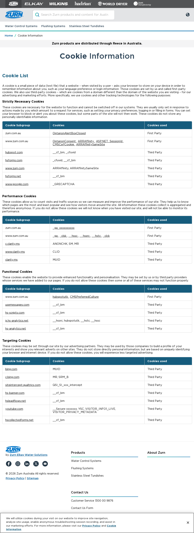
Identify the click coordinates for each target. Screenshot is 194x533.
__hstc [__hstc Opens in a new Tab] (97, 235)
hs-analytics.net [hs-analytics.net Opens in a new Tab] (15, 328)
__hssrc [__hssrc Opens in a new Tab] (85, 235)
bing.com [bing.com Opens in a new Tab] (11, 369)
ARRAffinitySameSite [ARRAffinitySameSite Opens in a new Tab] (90, 144)
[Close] (188, 522)
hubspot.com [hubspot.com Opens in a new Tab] (14, 152)
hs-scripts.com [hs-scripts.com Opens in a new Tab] (14, 312)
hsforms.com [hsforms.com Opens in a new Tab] (13, 160)
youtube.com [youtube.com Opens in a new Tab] (14, 408)
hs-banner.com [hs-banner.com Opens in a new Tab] (14, 392)
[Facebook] (9, 464)
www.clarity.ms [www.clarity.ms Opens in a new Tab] (15, 251)
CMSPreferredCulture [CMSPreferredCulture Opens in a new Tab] (84, 296)
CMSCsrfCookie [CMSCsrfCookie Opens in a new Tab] (64, 144)
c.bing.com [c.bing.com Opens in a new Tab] (12, 377)
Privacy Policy (15, 478)
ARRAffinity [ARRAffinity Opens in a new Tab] (86, 141)
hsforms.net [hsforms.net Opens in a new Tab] (13, 176)
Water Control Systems (21, 26)
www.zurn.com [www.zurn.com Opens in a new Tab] (14, 168)
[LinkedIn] (27, 464)
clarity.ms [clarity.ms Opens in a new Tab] (11, 259)
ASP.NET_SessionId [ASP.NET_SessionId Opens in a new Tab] (109, 141)
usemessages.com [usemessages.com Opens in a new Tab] (17, 304)
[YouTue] (46, 464)
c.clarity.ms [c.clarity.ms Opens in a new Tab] (12, 243)
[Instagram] (18, 464)
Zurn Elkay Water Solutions (28, 454)
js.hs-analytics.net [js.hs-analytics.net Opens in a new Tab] (16, 320)
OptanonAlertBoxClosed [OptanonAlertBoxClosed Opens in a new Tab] (69, 133)
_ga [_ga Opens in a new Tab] (55, 235)
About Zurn (156, 452)
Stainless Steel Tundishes (86, 26)
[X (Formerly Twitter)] (37, 464)
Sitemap (32, 478)
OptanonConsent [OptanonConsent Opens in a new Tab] (65, 141)
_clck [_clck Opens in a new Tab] (106, 235)
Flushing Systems (53, 26)
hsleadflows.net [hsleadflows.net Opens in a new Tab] (15, 400)
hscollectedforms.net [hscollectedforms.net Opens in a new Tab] (19, 420)
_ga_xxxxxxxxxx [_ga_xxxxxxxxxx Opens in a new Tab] (63, 227)
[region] (97, 523)
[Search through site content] (73, 15)
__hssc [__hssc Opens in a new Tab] (73, 235)
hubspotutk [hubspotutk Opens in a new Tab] (61, 296)
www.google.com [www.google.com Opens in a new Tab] (16, 184)
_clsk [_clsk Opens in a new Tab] (63, 235)
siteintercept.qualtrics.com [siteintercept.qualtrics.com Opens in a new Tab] (23, 385)
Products (78, 452)
